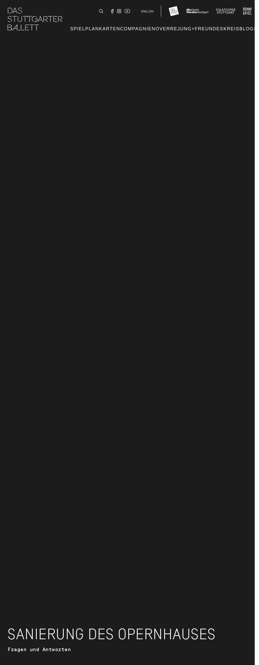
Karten (109, 28)
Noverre (165, 28)
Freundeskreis (217, 28)
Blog (246, 28)
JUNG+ (186, 28)
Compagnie (136, 28)
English (147, 11)
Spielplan (84, 28)
